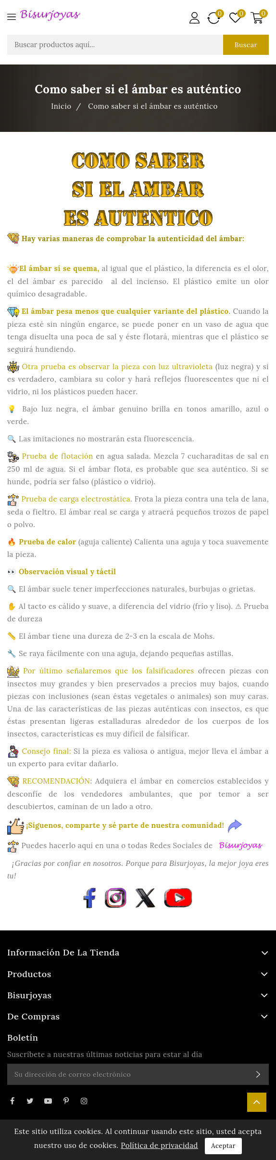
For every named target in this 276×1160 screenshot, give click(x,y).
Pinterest (66, 1101)
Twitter (30, 1101)
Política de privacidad (159, 1145)
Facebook (12, 1101)
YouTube (48, 1101)
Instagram (84, 1101)
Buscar (246, 44)
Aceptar (223, 1146)
